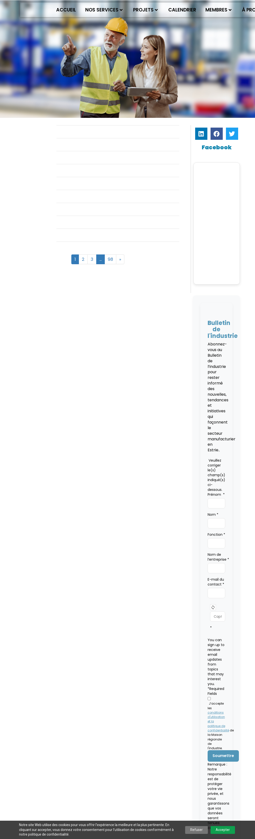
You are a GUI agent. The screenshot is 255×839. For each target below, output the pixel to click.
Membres (218, 10)
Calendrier (182, 10)
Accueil (66, 10)
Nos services (104, 10)
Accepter (223, 830)
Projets (145, 10)
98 (110, 259)
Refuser (196, 830)
